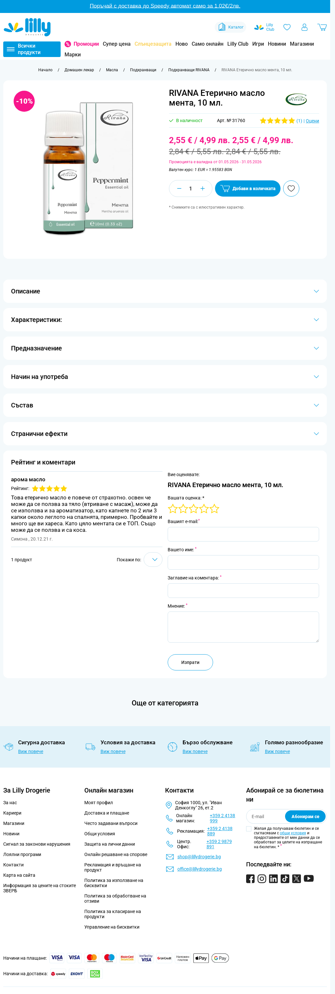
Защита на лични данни (109, 844)
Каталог (230, 27)
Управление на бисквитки (111, 927)
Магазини (302, 44)
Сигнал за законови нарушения (36, 844)
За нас (10, 802)
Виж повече (30, 751)
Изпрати (190, 662)
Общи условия (99, 833)
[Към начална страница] (45, 70)
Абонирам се (305, 816)
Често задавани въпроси (111, 823)
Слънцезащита (153, 44)
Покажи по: (129, 559)
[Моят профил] (304, 27)
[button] (296, 99)
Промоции (86, 44)
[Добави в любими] (291, 188)
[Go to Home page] (27, 27)
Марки (73, 54)
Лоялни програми (22, 854)
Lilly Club (237, 44)
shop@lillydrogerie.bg (199, 856)
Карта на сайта (19, 875)
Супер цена (117, 44)
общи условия (293, 833)
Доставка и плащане (106, 813)
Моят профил (98, 802)
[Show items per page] (153, 559)
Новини (277, 44)
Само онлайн (207, 44)
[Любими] (287, 27)
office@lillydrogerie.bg (199, 869)
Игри (258, 44)
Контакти (13, 864)
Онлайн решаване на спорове (115, 854)
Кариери (12, 813)
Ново (181, 44)
